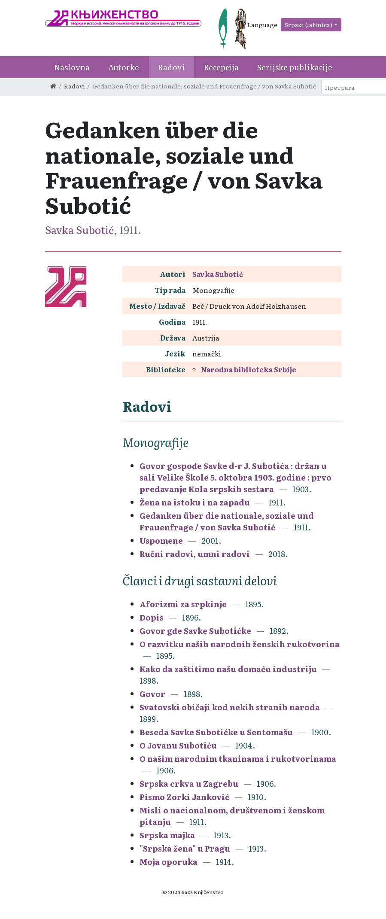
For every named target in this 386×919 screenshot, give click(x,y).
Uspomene (161, 540)
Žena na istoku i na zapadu (196, 502)
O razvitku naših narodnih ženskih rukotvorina (240, 644)
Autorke (123, 67)
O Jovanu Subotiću (178, 745)
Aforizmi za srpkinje (183, 604)
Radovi (171, 67)
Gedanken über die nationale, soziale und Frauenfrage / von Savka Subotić (227, 521)
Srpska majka (167, 835)
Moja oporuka (169, 861)
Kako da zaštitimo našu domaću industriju (228, 669)
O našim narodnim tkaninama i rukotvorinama (238, 758)
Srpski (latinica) (308, 24)
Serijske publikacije (294, 67)
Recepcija (221, 67)
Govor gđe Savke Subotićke (195, 630)
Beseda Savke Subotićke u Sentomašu (216, 732)
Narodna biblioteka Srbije (248, 369)
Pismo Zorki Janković (184, 797)
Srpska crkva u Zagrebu (189, 783)
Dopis (152, 617)
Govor (152, 694)
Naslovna (72, 67)
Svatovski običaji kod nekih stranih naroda (230, 707)
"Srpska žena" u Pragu (185, 848)
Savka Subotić (79, 229)
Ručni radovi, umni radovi (195, 554)
